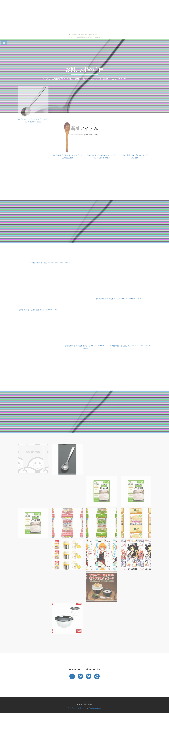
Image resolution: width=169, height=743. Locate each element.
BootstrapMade (95, 708)
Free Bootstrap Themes (77, 708)
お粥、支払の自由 (84, 69)
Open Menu (4, 42)
